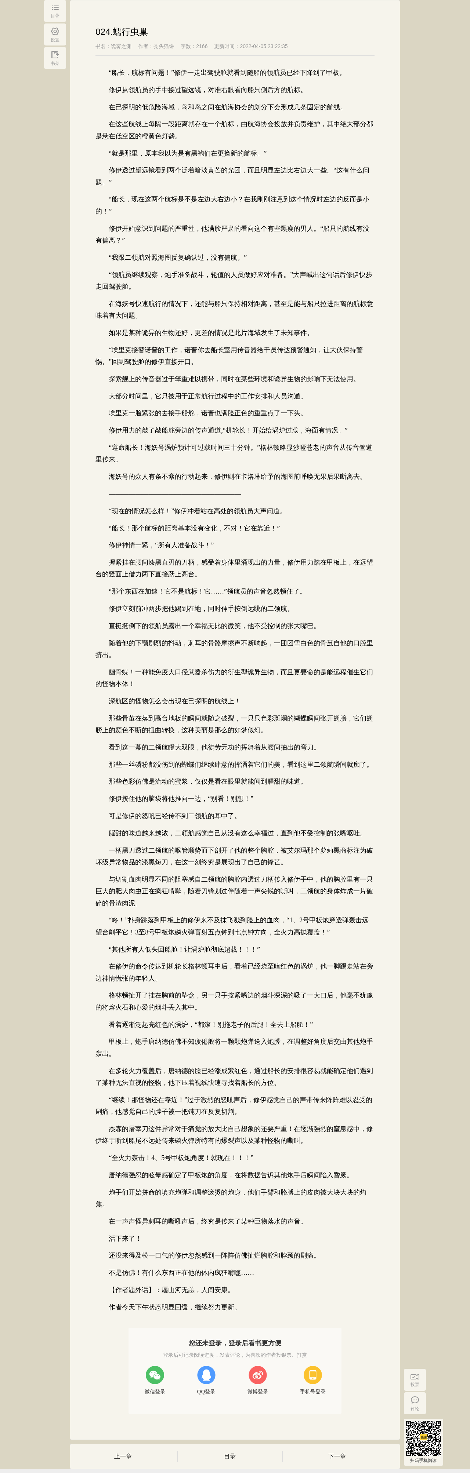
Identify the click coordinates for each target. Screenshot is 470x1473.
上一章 (123, 1456)
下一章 (337, 1456)
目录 (230, 1456)
